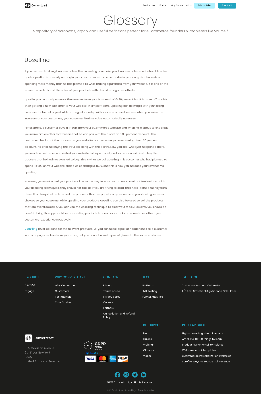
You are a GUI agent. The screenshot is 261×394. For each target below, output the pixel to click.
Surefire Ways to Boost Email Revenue (206, 361)
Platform (148, 285)
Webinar (148, 344)
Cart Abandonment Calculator (201, 285)
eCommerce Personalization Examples (206, 356)
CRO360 (30, 285)
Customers (62, 291)
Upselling (31, 229)
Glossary (148, 350)
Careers (108, 302)
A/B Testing (149, 291)
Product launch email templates (202, 344)
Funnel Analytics (152, 297)
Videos (147, 356)
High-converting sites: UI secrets (202, 333)
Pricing (163, 5)
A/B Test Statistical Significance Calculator (209, 291)
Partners (108, 308)
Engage (29, 291)
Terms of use (111, 291)
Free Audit (227, 5)
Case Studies (63, 302)
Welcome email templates (199, 350)
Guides (147, 339)
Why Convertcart (66, 285)
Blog (145, 333)
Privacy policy (111, 297)
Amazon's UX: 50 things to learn (202, 339)
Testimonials (63, 297)
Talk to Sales (205, 5)
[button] (149, 5)
